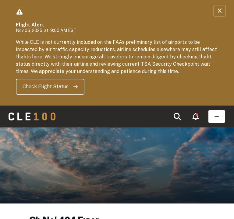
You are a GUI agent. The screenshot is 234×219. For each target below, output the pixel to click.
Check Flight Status (50, 86)
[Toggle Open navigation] (216, 116)
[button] (177, 116)
